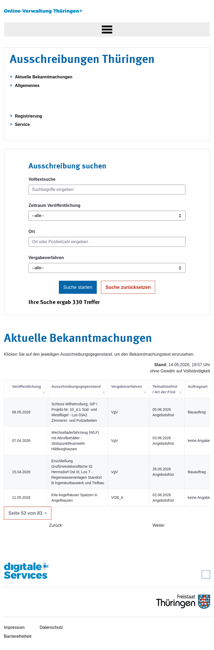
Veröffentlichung (26, 386)
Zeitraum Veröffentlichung (54, 205)
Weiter (159, 525)
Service (22, 124)
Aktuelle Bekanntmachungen (43, 77)
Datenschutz (51, 627)
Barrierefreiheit (17, 636)
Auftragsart (197, 386)
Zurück (55, 525)
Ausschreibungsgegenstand (75, 386)
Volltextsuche (42, 179)
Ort (32, 231)
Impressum (14, 627)
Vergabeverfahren (46, 257)
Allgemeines (27, 85)
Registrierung (28, 116)
